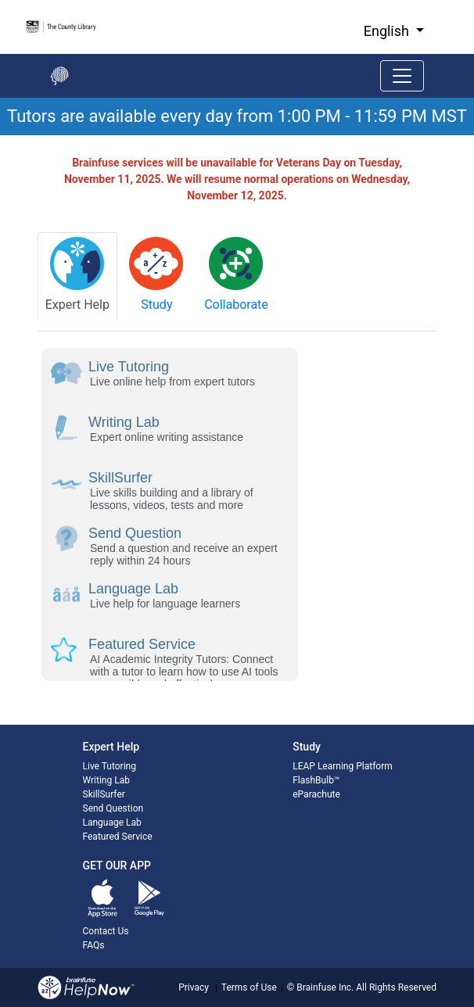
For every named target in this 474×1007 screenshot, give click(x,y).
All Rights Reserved (395, 987)
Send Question (113, 808)
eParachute (316, 794)
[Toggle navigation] (402, 75)
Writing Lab (106, 780)
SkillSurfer (104, 794)
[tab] (77, 275)
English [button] (388, 31)
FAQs (94, 945)
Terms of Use (249, 987)
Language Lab (112, 822)
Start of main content (0, 135)
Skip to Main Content (0, 0)
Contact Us (106, 931)
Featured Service (118, 836)
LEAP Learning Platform (343, 766)
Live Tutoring (109, 766)
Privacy (193, 987)
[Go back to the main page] (59, 75)
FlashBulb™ (316, 780)
